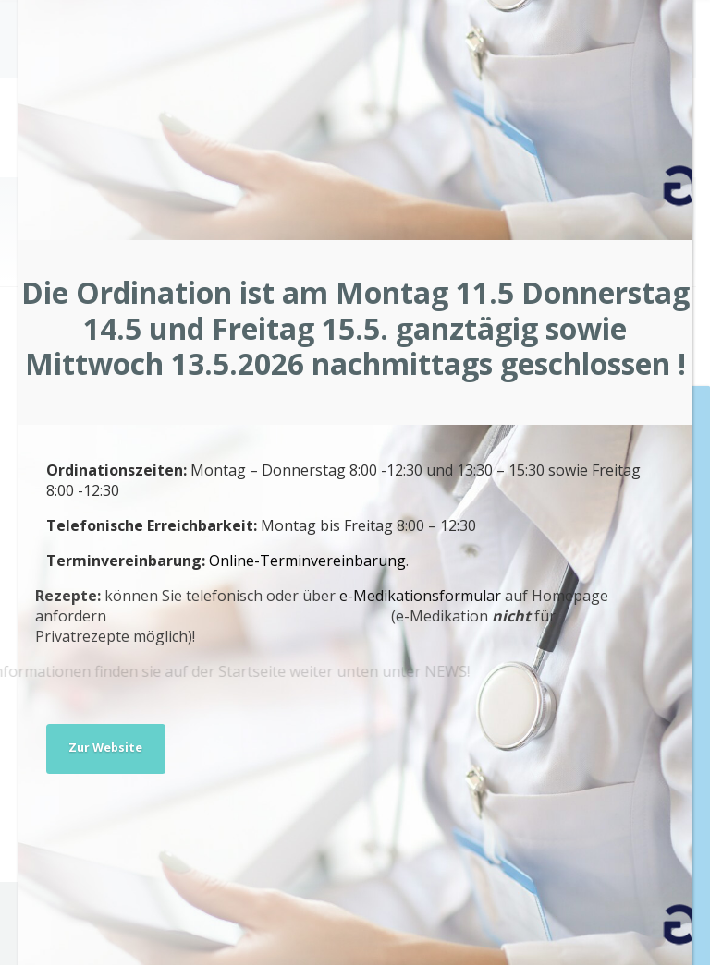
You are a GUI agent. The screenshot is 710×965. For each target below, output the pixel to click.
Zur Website (105, 747)
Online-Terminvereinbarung (300, 560)
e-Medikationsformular (335, 595)
